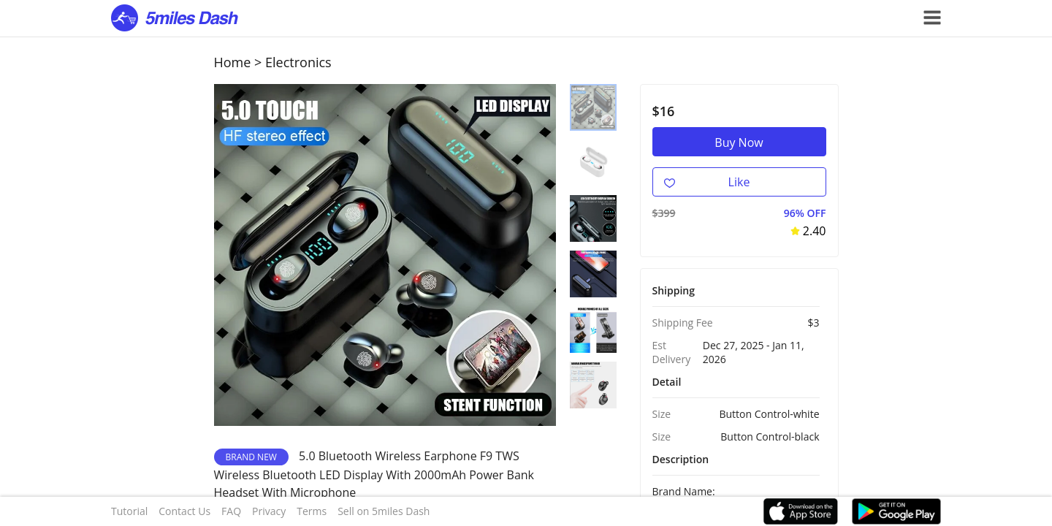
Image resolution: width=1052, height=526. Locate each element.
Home (232, 62)
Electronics (298, 62)
